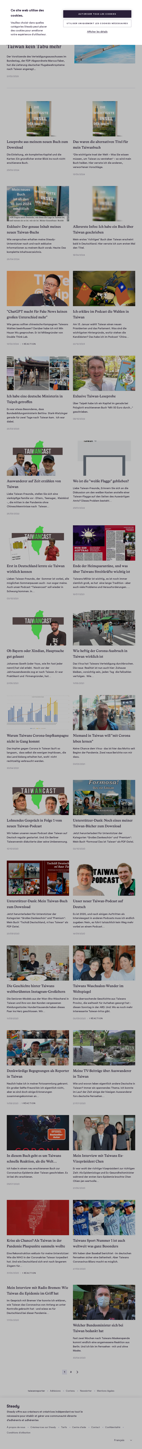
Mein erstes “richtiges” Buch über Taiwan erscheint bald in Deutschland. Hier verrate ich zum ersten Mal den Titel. (104, 243)
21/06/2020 (79, 1188)
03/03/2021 (79, 764)
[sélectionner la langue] (123, 1440)
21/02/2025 (13, 76)
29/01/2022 (79, 508)
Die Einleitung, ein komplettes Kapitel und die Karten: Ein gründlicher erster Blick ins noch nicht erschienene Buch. (36, 158)
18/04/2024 (79, 255)
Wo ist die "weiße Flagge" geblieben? (101, 481)
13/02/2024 (13, 344)
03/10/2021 (12, 599)
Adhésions (55, 1391)
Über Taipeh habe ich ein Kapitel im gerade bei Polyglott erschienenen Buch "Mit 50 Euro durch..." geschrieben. (103, 407)
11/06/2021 (78, 683)
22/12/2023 (79, 344)
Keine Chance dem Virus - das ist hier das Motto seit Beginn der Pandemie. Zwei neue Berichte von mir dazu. (104, 752)
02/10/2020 (79, 849)
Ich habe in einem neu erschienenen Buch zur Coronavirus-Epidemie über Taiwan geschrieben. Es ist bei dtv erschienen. (37, 1172)
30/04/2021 (13, 768)
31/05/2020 (13, 1273)
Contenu (70, 1391)
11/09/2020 (12, 1018)
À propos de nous (16, 1427)
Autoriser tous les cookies (97, 14)
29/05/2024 (13, 170)
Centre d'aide (79, 1427)
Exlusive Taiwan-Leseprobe (94, 396)
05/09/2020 (79, 1018)
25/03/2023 (13, 429)
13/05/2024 (79, 174)
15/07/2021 (78, 594)
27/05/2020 (79, 1269)
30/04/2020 (79, 1358)
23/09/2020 (13, 934)
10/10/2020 (12, 849)
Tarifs (64, 1427)
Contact (95, 1427)
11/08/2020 (12, 1103)
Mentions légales (105, 1391)
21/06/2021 (12, 683)
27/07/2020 (79, 1103)
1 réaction (29, 344)
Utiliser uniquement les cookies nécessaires (97, 23)
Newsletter (86, 1391)
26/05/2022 (13, 514)
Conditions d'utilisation (18, 1433)
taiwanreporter (36, 1391)
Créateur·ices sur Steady (43, 1427)
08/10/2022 (79, 419)
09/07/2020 (13, 1184)
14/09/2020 (79, 934)
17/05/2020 (13, 1320)
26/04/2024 (13, 259)
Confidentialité (112, 1427)
